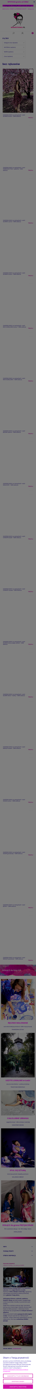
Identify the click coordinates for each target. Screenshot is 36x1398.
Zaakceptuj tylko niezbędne (18, 1376)
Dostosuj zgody (18, 1381)
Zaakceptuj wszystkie (18, 1387)
